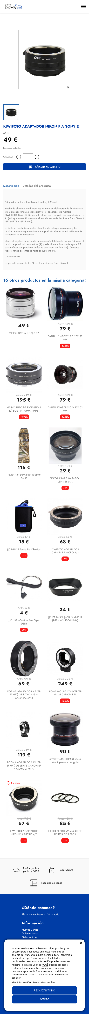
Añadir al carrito (44, 167)
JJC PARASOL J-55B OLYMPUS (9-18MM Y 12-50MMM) (65, 618)
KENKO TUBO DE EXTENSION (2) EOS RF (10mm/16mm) (24, 409)
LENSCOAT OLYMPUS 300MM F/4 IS (24, 476)
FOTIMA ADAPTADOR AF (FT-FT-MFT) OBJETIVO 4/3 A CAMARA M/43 (24, 695)
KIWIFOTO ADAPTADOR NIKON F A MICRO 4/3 (24, 832)
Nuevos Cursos (30, 929)
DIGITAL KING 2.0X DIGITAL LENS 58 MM (65, 479)
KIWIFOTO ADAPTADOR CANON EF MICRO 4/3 (65, 551)
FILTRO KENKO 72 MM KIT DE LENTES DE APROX (65, 832)
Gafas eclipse (29, 937)
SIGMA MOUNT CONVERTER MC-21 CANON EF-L (65, 693)
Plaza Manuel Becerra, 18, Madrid (40, 914)
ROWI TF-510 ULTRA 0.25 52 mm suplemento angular (65, 760)
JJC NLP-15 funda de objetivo (24, 549)
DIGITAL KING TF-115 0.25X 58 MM (65, 337)
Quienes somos (30, 933)
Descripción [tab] (11, 186)
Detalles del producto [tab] (36, 186)
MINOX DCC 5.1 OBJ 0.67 (24, 333)
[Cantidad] (28, 157)
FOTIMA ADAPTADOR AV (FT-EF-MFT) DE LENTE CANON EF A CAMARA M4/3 (24, 766)
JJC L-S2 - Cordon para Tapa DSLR (24, 621)
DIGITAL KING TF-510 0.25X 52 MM (65, 409)
